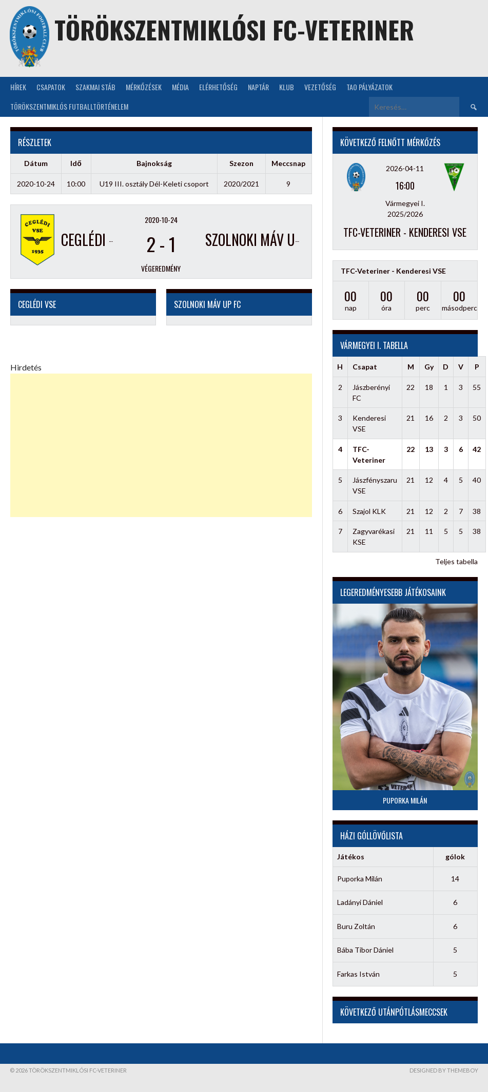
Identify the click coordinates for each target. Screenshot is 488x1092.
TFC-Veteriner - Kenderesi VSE (404, 232)
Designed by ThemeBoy (443, 1070)
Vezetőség (320, 86)
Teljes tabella (456, 561)
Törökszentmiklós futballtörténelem (69, 106)
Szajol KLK (369, 511)
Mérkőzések (144, 86)
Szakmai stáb (95, 86)
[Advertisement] (161, 445)
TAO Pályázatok (369, 86)
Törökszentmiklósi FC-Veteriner (234, 29)
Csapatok (50, 86)
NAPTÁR (258, 86)
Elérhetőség (218, 86)
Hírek (18, 86)
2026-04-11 (405, 168)
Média (180, 86)
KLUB (286, 86)
